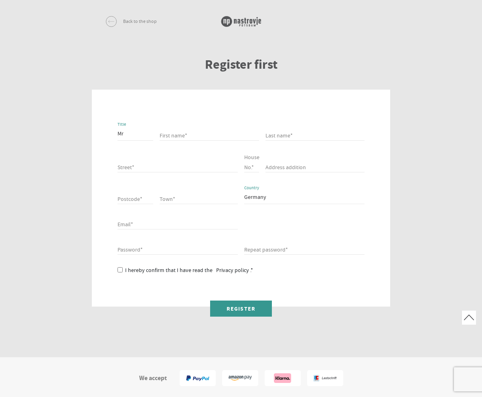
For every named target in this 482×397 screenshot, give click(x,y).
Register (241, 309)
